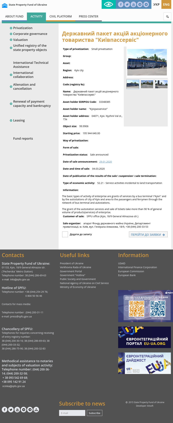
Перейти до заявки (148, 235)
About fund (14, 16)
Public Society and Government (78, 279)
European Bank (127, 275)
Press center (88, 16)
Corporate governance (28, 34)
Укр (156, 4)
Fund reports (23, 138)
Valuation (18, 40)
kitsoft (150, 405)
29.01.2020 (105, 161)
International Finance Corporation (137, 267)
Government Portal (71, 271)
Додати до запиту (81, 234)
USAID (121, 263)
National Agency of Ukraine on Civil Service (84, 283)
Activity (36, 16)
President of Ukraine (72, 263)
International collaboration (21, 75)
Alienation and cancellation (22, 86)
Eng (166, 4)
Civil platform (60, 16)
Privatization (21, 28)
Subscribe (94, 413)
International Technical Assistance (31, 64)
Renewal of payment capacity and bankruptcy (30, 103)
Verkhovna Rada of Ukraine (75, 267)
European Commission (131, 271)
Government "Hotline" (72, 275)
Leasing (17, 120)
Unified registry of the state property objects (28, 47)
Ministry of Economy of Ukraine (78, 287)
